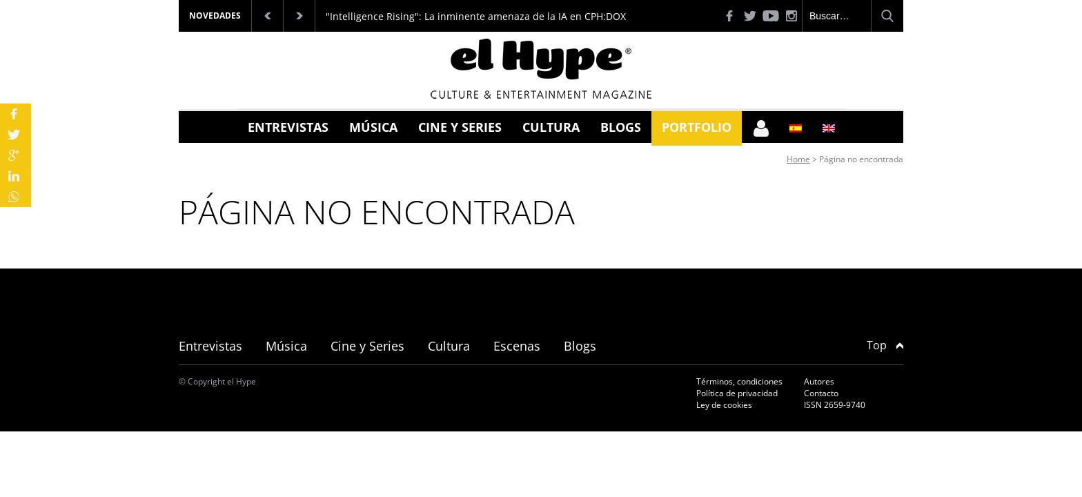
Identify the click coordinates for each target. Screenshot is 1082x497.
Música (373, 127)
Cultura (551, 127)
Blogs (620, 127)
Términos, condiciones (739, 381)
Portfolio (696, 127)
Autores (819, 381)
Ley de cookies (724, 405)
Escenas (516, 346)
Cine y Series (460, 127)
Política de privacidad (737, 393)
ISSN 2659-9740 (834, 405)
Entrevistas (288, 127)
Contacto (821, 393)
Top (885, 345)
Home (798, 159)
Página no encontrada (861, 159)
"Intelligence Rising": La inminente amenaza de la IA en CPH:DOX (476, 16)
